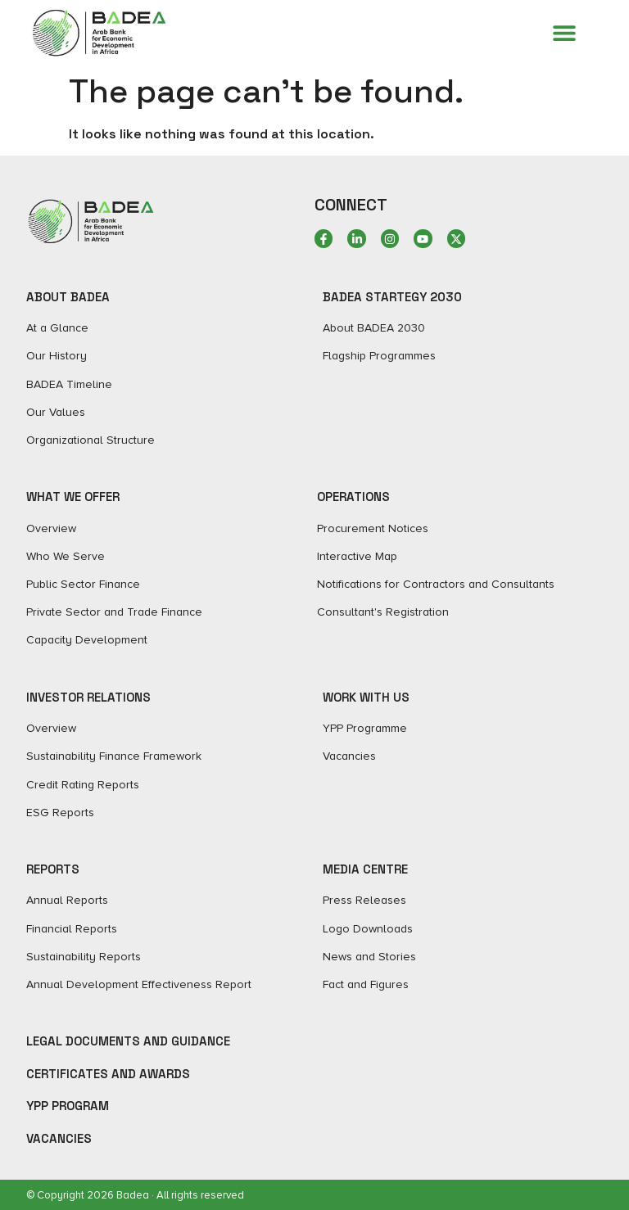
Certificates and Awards (108, 1073)
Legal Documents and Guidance (128, 1041)
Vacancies (59, 1138)
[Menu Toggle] (564, 32)
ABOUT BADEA (68, 297)
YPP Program (67, 1105)
